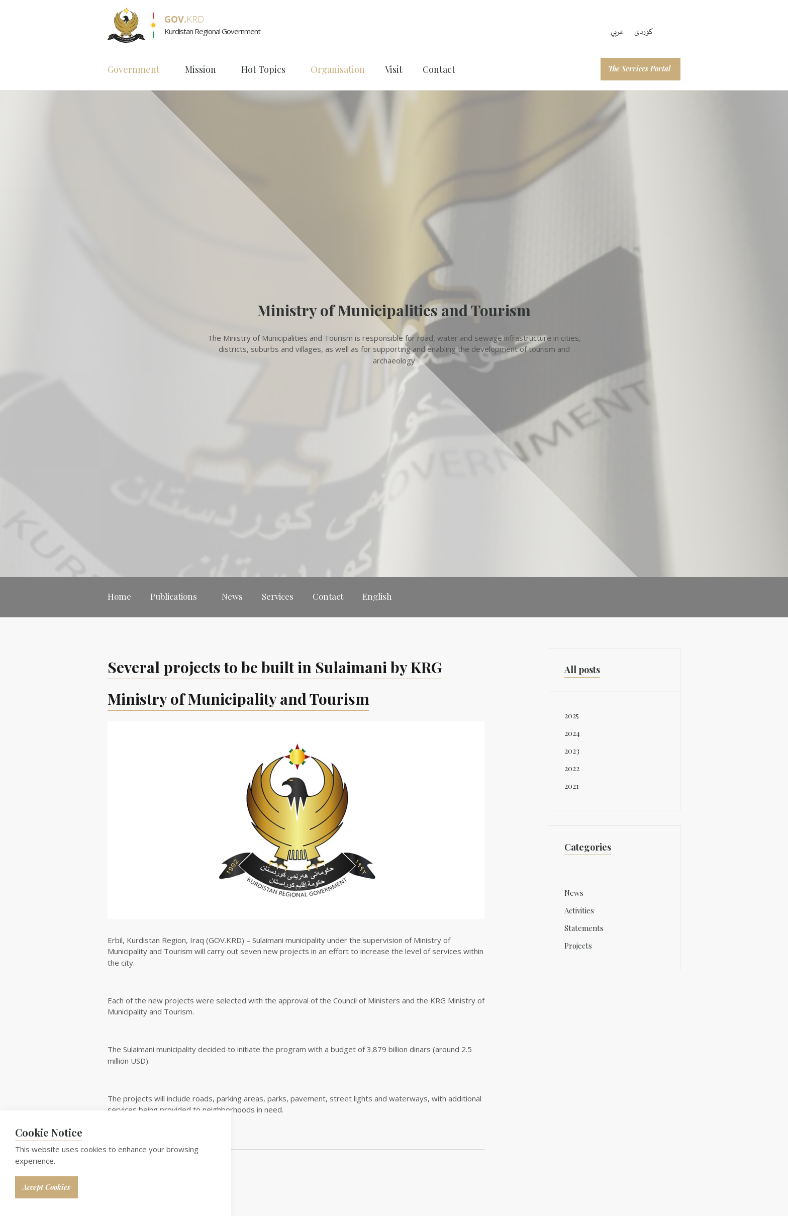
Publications (173, 596)
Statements (584, 928)
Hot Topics (263, 69)
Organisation (338, 69)
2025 (571, 715)
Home (119, 596)
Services (277, 596)
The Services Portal (639, 68)
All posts (582, 670)
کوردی (643, 32)
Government (134, 69)
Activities (579, 910)
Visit (394, 69)
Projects (578, 946)
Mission (200, 69)
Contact (439, 69)
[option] (394, 333)
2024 (572, 733)
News (232, 596)
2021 (571, 786)
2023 (571, 750)
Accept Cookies (46, 1187)
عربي (617, 32)
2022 (571, 768)
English (377, 596)
